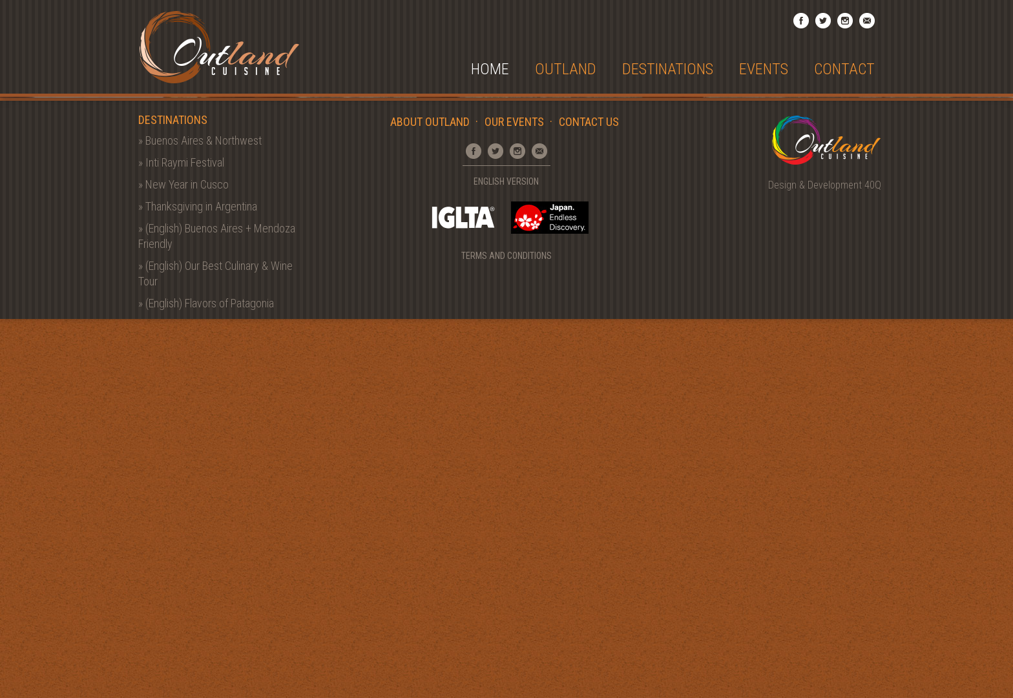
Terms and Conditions (506, 635)
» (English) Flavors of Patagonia (206, 682)
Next (987, 280)
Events (763, 69)
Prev (26, 280)
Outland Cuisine (219, 47)
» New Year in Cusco (183, 563)
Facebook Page (801, 20)
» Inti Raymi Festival (181, 541)
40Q (872, 564)
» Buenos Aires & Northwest (200, 519)
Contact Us (589, 501)
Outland (565, 69)
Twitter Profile (823, 20)
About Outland (430, 501)
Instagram (845, 20)
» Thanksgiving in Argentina (197, 585)
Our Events (514, 501)
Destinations (667, 69)
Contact (844, 69)
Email (867, 20)
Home (490, 69)
